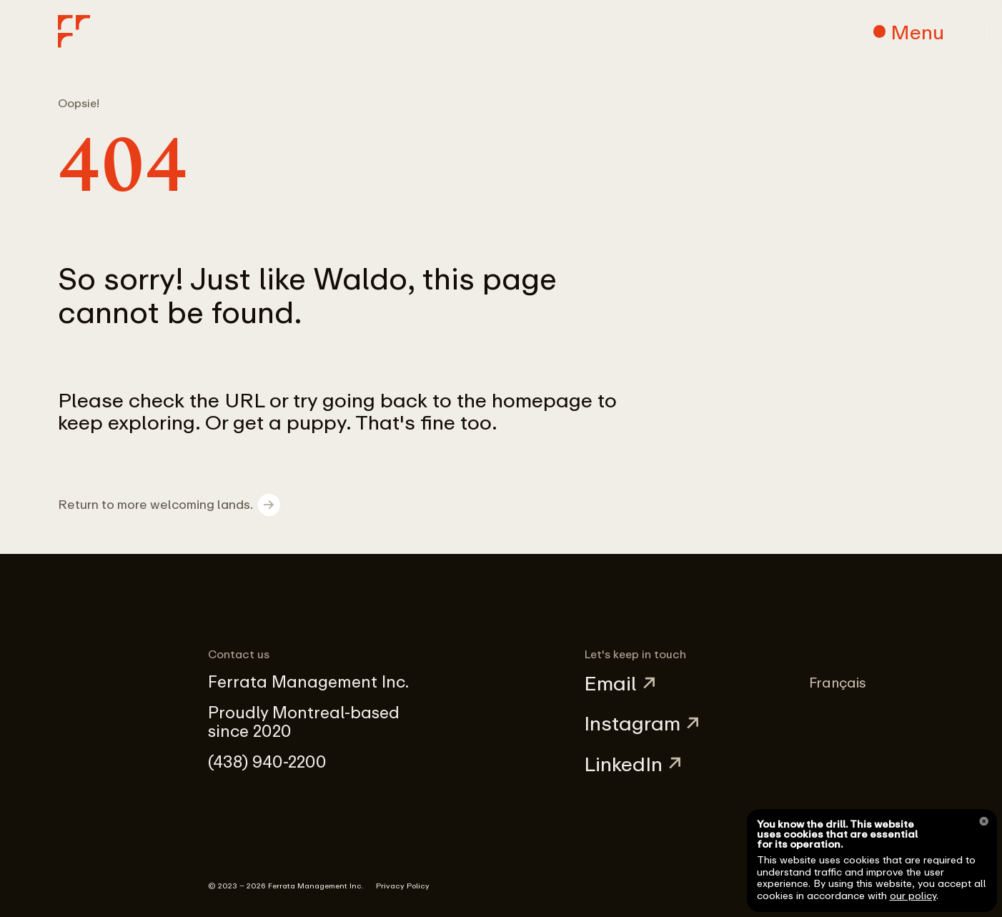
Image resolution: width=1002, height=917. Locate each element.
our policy (913, 895)
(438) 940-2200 (267, 762)
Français (837, 682)
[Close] (984, 821)
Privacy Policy (403, 885)
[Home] (74, 31)
